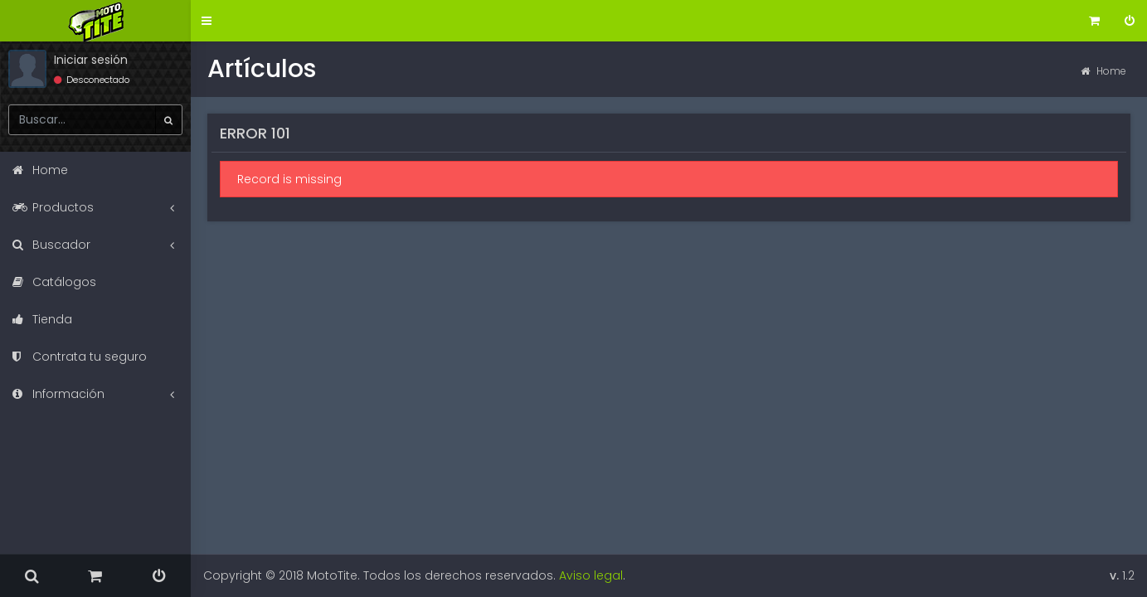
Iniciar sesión (91, 59)
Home (1103, 71)
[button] (206, 21)
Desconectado (91, 79)
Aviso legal (591, 575)
